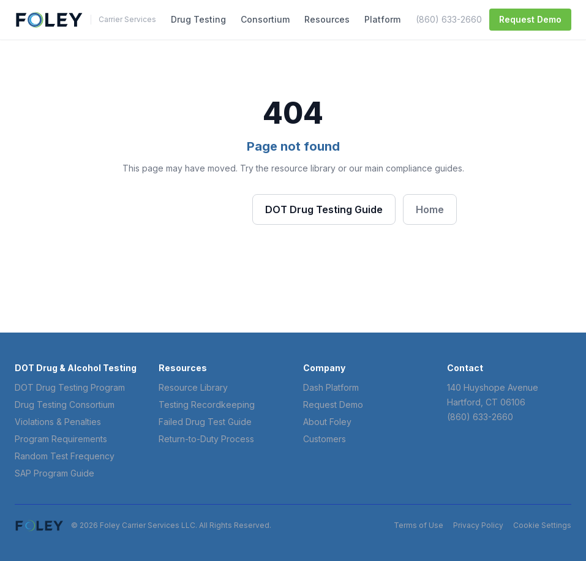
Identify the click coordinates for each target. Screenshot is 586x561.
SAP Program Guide (54, 473)
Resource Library (193, 387)
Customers (324, 439)
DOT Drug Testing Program (70, 387)
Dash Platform (331, 387)
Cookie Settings (542, 525)
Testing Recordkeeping (207, 404)
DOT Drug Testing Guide (324, 209)
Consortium (265, 19)
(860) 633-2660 (449, 19)
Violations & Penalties (58, 421)
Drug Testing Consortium (65, 404)
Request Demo (530, 19)
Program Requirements (61, 439)
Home (430, 209)
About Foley (327, 421)
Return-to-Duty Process (206, 439)
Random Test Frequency (65, 456)
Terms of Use (418, 525)
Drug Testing (198, 19)
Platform (382, 19)
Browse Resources (187, 209)
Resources (327, 19)
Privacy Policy (478, 525)
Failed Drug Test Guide (205, 421)
